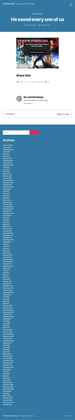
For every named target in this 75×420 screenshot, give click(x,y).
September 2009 (8, 316)
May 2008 (6, 349)
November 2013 (8, 209)
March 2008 (7, 354)
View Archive (28, 103)
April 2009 (6, 327)
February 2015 (7, 176)
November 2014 (8, 182)
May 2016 (6, 154)
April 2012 (6, 251)
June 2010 (6, 299)
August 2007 (7, 369)
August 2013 (7, 215)
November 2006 (8, 387)
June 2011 (6, 273)
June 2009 (6, 323)
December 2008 (8, 334)
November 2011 (8, 262)
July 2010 (6, 297)
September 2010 (8, 292)
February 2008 (7, 356)
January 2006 (7, 400)
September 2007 (8, 367)
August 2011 (7, 268)
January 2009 (7, 332)
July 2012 (6, 244)
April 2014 (6, 198)
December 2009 (8, 310)
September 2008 (8, 341)
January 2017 (7, 147)
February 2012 (7, 255)
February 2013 (7, 229)
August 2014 (7, 189)
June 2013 (6, 220)
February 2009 (7, 330)
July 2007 (6, 371)
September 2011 (8, 266)
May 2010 (6, 301)
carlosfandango (9, 4)
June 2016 (6, 152)
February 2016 (7, 158)
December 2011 (8, 259)
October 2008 (7, 338)
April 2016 (6, 156)
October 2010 (7, 290)
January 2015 (7, 178)
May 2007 (6, 376)
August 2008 (7, 343)
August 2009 (7, 319)
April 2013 (6, 224)
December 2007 (8, 360)
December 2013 (8, 207)
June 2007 (6, 374)
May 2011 (6, 275)
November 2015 (8, 160)
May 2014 (6, 196)
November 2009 (8, 312)
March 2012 (6, 253)
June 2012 (6, 246)
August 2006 (7, 391)
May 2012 (6, 248)
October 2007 (7, 365)
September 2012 (8, 240)
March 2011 (6, 279)
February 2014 (7, 202)
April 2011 (6, 277)
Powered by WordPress (27, 416)
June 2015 (6, 169)
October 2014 (7, 185)
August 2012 (7, 242)
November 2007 (8, 363)
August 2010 (7, 294)
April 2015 (6, 171)
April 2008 (6, 352)
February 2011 (7, 281)
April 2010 (6, 303)
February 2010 (7, 305)
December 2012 (8, 233)
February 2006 (7, 398)
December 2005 (8, 402)
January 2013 (7, 231)
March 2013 (6, 226)
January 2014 (7, 204)
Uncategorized (37, 14)
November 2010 (8, 288)
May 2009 (6, 325)
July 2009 (6, 321)
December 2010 (8, 286)
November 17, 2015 (45, 25)
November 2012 (8, 235)
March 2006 (7, 396)
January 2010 (7, 308)
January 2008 (7, 358)
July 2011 (6, 270)
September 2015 (8, 165)
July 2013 (6, 218)
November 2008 (8, 336)
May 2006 (6, 393)
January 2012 (7, 257)
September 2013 (8, 213)
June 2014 (6, 193)
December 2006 (8, 385)
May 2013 (6, 222)
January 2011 (7, 283)
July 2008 (6, 345)
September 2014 (8, 187)
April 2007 (6, 378)
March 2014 (6, 200)
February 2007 (7, 382)
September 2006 (8, 389)
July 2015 (6, 167)
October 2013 (7, 211)
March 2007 (7, 380)
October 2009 (7, 314)
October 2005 (7, 404)
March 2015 (6, 174)
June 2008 (6, 347)
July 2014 (6, 191)
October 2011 (7, 264)
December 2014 (8, 180)
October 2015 (7, 163)
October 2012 (7, 237)
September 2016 (8, 149)
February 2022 (7, 145)
